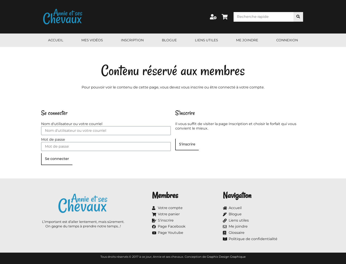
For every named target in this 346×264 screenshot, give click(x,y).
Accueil (55, 40)
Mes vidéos (92, 40)
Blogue (169, 40)
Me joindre (247, 40)
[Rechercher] (298, 17)
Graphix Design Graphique (226, 256)
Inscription (132, 40)
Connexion (287, 40)
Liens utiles (206, 40)
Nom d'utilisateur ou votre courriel (71, 124)
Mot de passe (53, 139)
